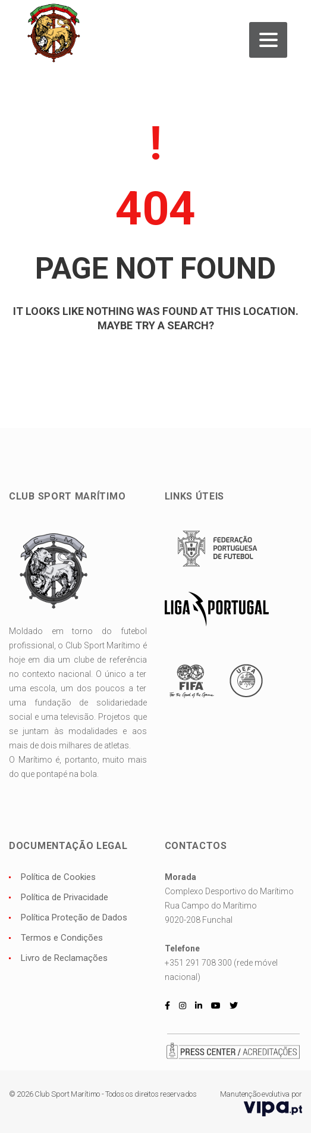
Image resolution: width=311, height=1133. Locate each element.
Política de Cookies (58, 877)
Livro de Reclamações (64, 958)
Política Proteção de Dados (74, 917)
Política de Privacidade (64, 897)
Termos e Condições (62, 937)
